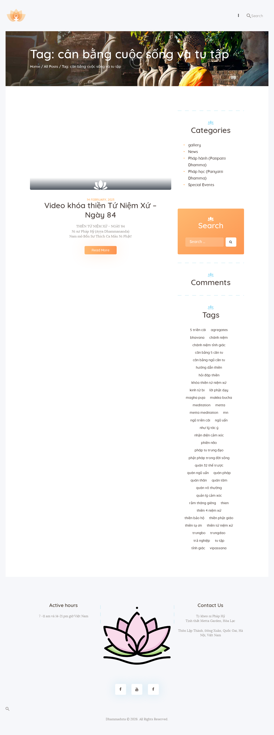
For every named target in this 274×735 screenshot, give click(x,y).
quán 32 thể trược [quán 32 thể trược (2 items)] (209, 465)
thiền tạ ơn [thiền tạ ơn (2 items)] (193, 525)
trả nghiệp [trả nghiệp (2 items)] (202, 540)
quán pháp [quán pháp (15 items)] (222, 473)
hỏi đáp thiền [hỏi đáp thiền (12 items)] (209, 375)
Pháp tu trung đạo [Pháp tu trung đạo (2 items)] (209, 450)
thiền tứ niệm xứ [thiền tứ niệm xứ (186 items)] (220, 525)
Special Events (201, 185)
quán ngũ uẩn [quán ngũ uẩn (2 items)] (198, 473)
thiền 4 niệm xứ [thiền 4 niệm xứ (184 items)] (209, 510)
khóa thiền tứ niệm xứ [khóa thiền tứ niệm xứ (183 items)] (208, 382)
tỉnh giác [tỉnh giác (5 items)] (198, 548)
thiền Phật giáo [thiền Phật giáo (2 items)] (221, 518)
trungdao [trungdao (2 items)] (217, 533)
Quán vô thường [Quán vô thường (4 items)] (209, 488)
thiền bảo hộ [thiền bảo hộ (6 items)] (194, 518)
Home (35, 66)
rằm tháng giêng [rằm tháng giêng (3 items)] (202, 503)
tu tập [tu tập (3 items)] (219, 540)
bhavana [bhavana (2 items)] (197, 337)
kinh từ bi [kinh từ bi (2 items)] (197, 390)
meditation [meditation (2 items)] (201, 405)
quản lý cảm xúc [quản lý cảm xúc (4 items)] (209, 495)
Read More (100, 250)
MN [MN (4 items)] (225, 412)
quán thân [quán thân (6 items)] (199, 480)
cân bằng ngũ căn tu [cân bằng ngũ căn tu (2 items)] (209, 360)
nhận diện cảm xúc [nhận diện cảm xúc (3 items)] (209, 435)
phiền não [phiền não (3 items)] (209, 443)
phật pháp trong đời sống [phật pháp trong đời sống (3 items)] (209, 458)
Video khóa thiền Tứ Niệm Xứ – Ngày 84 (100, 210)
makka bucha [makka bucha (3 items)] (221, 397)
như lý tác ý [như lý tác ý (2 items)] (209, 428)
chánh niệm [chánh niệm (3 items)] (218, 337)
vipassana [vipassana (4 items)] (218, 548)
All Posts (51, 66)
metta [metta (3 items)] (220, 405)
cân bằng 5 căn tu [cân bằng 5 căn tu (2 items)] (209, 352)
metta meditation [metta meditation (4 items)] (204, 412)
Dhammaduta (116, 719)
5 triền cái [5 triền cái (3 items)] (198, 330)
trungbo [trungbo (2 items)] (199, 533)
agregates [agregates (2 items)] (219, 330)
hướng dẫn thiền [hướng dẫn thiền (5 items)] (209, 367)
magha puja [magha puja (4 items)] (195, 397)
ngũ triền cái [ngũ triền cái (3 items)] (200, 420)
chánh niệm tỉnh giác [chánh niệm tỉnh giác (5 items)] (208, 345)
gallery (194, 145)
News (193, 152)
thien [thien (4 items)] (225, 503)
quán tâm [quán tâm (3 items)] (219, 480)
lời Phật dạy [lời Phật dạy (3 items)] (218, 390)
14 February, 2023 (100, 199)
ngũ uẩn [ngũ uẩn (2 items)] (221, 420)
